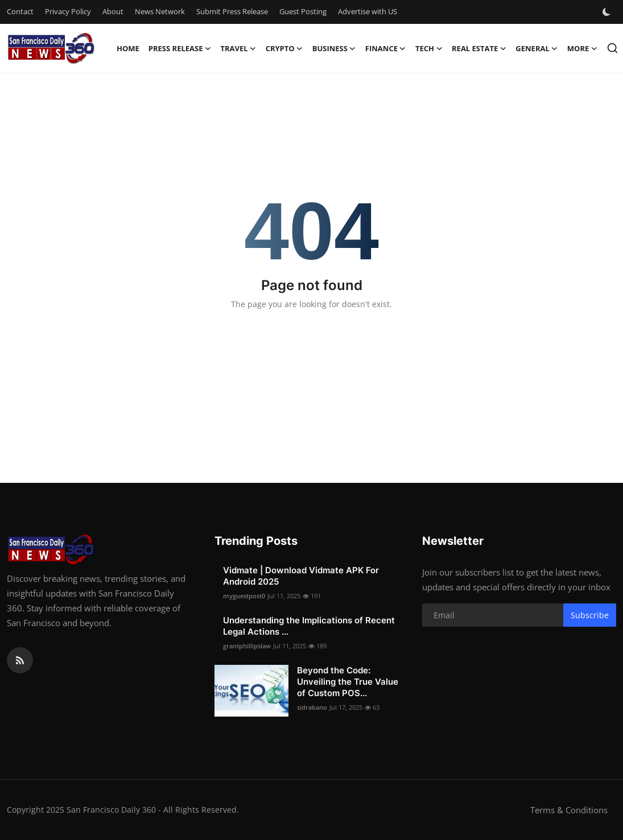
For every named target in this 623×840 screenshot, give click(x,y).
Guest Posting (303, 11)
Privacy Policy (68, 11)
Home (128, 48)
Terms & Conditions (569, 810)
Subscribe (590, 615)
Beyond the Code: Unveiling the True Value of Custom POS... (347, 681)
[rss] (20, 660)
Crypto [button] (284, 48)
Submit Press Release (232, 11)
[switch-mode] (607, 12)
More (582, 48)
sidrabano (312, 707)
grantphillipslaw (247, 646)
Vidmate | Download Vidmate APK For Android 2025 (301, 576)
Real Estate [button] (479, 48)
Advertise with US (367, 11)
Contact (20, 11)
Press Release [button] (180, 48)
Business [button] (334, 48)
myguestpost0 (244, 595)
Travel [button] (238, 48)
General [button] (536, 48)
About (112, 11)
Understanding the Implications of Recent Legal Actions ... (309, 626)
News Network (160, 11)
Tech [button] (429, 48)
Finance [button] (385, 48)
